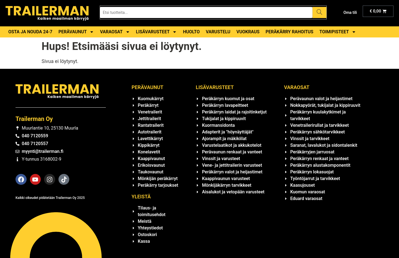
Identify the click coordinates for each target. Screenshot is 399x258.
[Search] (319, 12)
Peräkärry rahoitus (289, 31)
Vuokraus (247, 31)
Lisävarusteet (156, 32)
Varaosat (115, 32)
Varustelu (218, 31)
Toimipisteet (337, 32)
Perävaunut (76, 32)
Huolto (191, 31)
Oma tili (350, 12)
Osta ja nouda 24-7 (30, 31)
